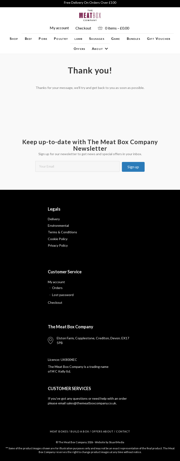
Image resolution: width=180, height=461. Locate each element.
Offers (79, 49)
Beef (28, 38)
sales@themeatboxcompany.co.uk (91, 403)
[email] (77, 166)
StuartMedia (116, 442)
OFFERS (97, 431)
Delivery (54, 219)
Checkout (83, 28)
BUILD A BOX (80, 431)
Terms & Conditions (62, 232)
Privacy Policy (58, 245)
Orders (57, 288)
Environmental (58, 225)
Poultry (61, 38)
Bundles (133, 38)
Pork (43, 38)
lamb (78, 38)
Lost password (63, 295)
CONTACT (123, 431)
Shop (14, 38)
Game (115, 38)
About (97, 49)
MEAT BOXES (59, 431)
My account (59, 28)
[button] (133, 167)
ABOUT (108, 431)
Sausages (97, 38)
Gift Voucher (158, 38)
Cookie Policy (58, 239)
